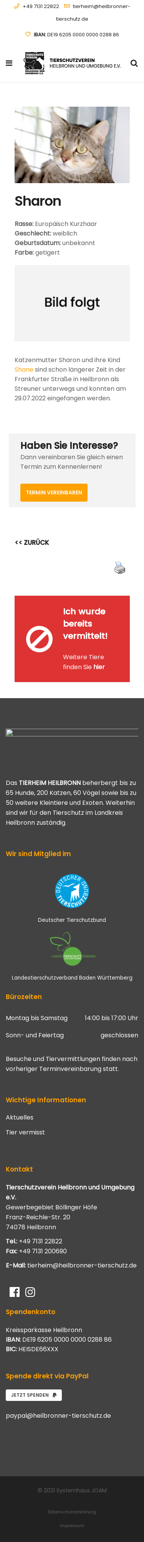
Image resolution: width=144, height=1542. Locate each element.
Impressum (72, 1526)
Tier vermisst (25, 1132)
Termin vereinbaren (54, 492)
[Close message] (124, 601)
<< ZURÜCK (32, 542)
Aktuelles (19, 1117)
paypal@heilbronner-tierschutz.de (58, 1415)
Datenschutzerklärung (72, 1512)
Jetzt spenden (33, 1395)
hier (99, 667)
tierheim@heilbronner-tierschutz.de (82, 1265)
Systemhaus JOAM (81, 1490)
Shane (24, 369)
